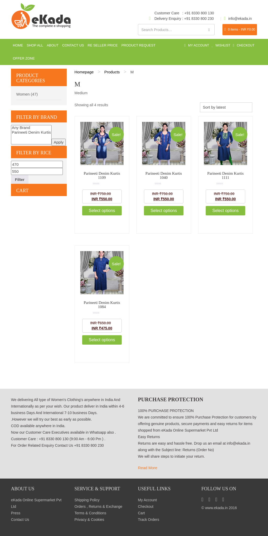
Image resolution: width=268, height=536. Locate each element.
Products (112, 72)
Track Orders (148, 519)
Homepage (84, 72)
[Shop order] (226, 107)
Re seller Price (103, 45)
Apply (59, 142)
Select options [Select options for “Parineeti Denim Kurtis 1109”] (102, 210)
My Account (147, 500)
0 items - (240, 29)
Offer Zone (24, 58)
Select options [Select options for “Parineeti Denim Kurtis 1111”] (225, 210)
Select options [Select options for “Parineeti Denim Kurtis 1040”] (163, 210)
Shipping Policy (87, 500)
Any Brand (31, 127)
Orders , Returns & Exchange (98, 506)
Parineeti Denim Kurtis (31, 132)
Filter (20, 179)
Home (18, 45)
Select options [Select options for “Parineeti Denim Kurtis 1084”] (102, 340)
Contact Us (73, 45)
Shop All (35, 45)
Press (15, 513)
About (53, 45)
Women (23, 94)
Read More (147, 468)
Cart (141, 513)
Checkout (145, 506)
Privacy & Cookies (89, 519)
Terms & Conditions (90, 513)
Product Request (138, 45)
